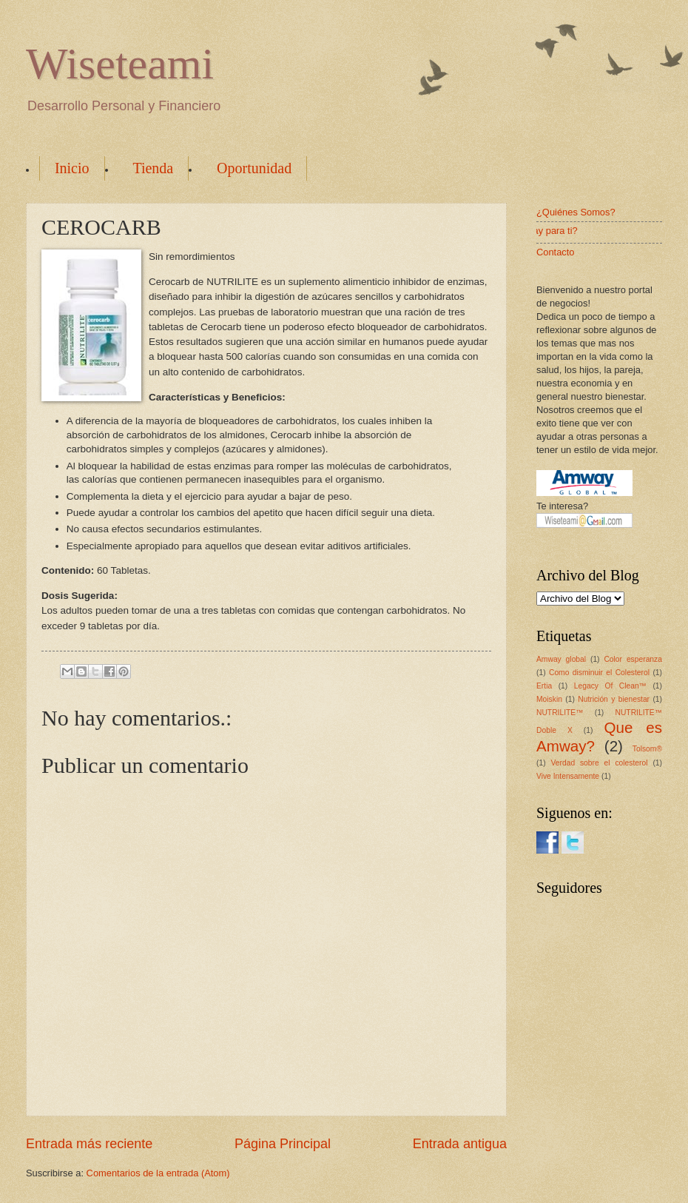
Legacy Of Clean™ (610, 686)
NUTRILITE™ (560, 712)
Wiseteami (120, 63)
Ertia (544, 686)
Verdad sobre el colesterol (598, 763)
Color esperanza (633, 659)
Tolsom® (647, 749)
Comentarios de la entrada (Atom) (158, 1173)
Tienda (152, 168)
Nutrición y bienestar (614, 699)
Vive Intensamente (567, 776)
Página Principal (283, 1143)
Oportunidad (254, 168)
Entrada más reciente (89, 1143)
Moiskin (549, 699)
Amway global (561, 659)
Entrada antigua (460, 1143)
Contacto (555, 252)
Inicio (72, 168)
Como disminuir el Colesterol (599, 672)
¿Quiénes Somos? (576, 212)
